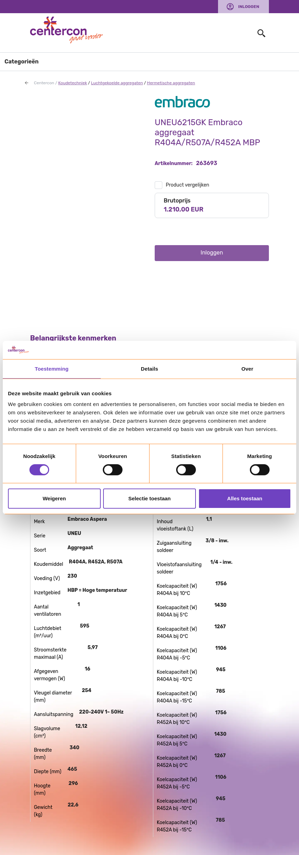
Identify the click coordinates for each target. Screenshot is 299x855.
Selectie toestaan (149, 498)
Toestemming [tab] (52, 368)
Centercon (44, 82)
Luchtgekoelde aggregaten (117, 82)
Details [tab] (149, 368)
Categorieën (21, 61)
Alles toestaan (244, 498)
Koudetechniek (72, 82)
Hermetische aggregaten (171, 82)
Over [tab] (247, 368)
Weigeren (54, 498)
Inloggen (248, 6)
